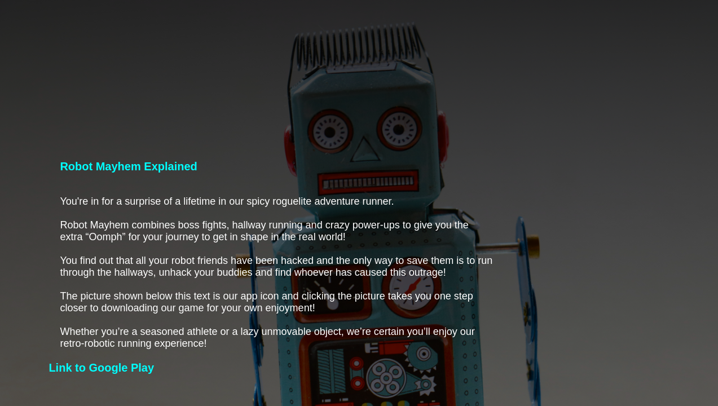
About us (639, 37)
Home (465, 37)
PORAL (60, 37)
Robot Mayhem (541, 37)
